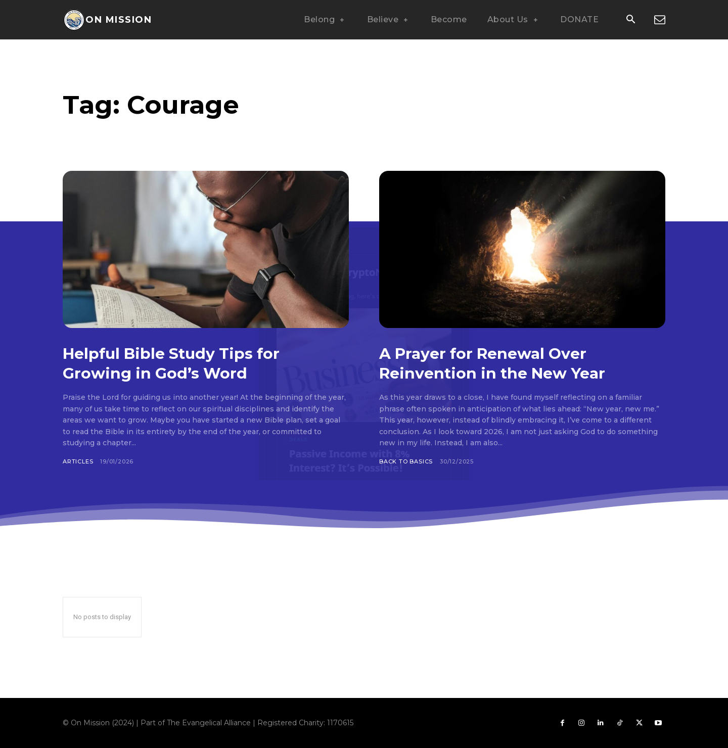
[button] (630, 20)
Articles (78, 461)
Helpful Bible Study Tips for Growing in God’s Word (186, 362)
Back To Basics (406, 461)
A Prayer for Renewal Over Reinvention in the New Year (507, 362)
